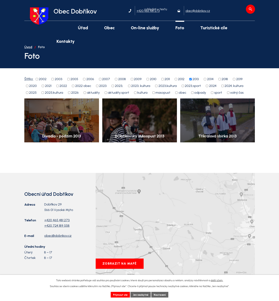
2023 (103, 91)
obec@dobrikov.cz (58, 241)
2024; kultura (233, 91)
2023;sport (193, 91)
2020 (33, 91)
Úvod (28, 52)
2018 (225, 84)
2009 (138, 84)
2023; (119, 91)
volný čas (237, 98)
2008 (122, 84)
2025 (33, 98)
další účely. (217, 280)
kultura (142, 98)
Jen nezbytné (141, 294)
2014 (210, 84)
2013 (195, 84)
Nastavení (161, 294)
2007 (106, 84)
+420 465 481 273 (57, 225)
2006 (90, 84)
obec (182, 98)
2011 (167, 84)
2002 (42, 84)
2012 (181, 84)
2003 (58, 84)
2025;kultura (54, 98)
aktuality (93, 98)
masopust (163, 98)
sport (218, 98)
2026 (75, 98)
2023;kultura (167, 91)
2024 (212, 91)
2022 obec (83, 91)
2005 (74, 84)
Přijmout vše (119, 294)
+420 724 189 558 (57, 231)
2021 (48, 91)
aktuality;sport (118, 98)
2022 (63, 91)
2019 (239, 84)
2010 (153, 84)
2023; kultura (140, 91)
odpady (200, 98)
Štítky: (28, 84)
